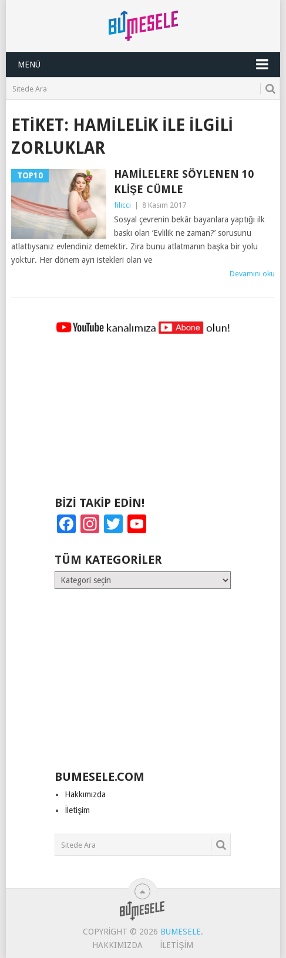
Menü (29, 64)
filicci (122, 205)
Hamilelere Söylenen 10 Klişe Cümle (184, 181)
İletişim (77, 810)
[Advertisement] (143, 420)
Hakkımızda (85, 794)
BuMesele (180, 931)
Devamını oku (252, 273)
